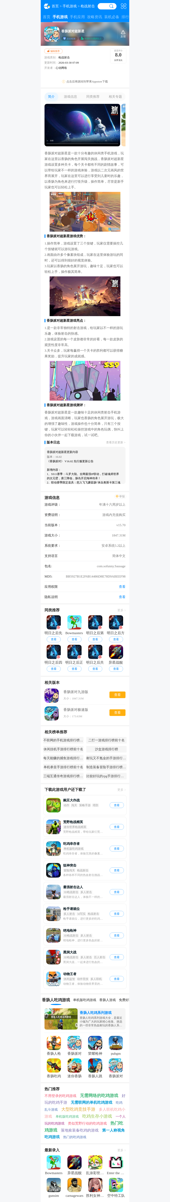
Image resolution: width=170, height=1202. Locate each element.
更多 (121, 610)
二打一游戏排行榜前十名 (106, 740)
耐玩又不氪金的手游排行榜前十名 (106, 758)
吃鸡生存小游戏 (97, 1116)
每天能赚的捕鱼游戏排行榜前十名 (63, 758)
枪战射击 (88, 6)
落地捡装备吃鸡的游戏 (80, 1130)
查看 (54, 639)
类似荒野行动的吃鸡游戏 (87, 1123)
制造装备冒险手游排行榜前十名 (106, 767)
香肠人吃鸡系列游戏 (96, 1012)
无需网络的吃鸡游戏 (99, 1095)
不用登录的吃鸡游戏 (60, 1096)
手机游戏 (70, 6)
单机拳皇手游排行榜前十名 (63, 767)
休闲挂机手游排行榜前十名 (63, 749)
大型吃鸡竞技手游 (78, 1109)
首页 (55, 6)
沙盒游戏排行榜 (106, 749)
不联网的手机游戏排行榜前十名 (63, 740)
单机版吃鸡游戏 (67, 1116)
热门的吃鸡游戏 (74, 1137)
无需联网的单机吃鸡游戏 (91, 1102)
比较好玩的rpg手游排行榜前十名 (106, 776)
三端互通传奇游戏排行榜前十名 (63, 776)
